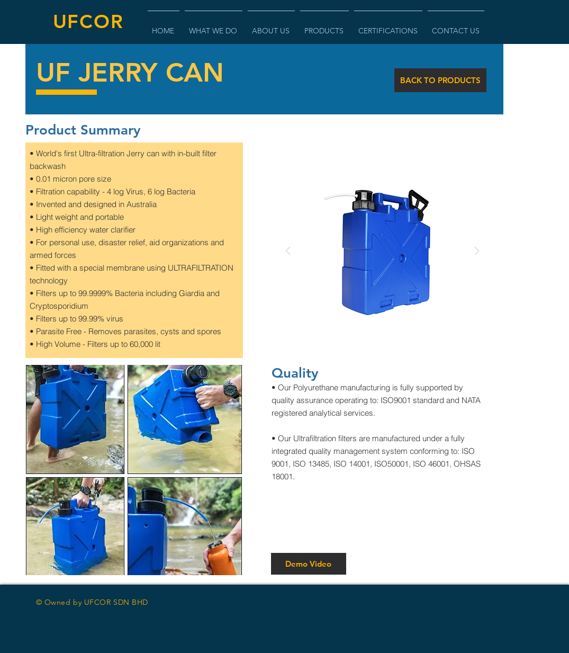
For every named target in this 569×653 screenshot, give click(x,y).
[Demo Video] (308, 564)
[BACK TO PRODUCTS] (440, 80)
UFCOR (88, 21)
